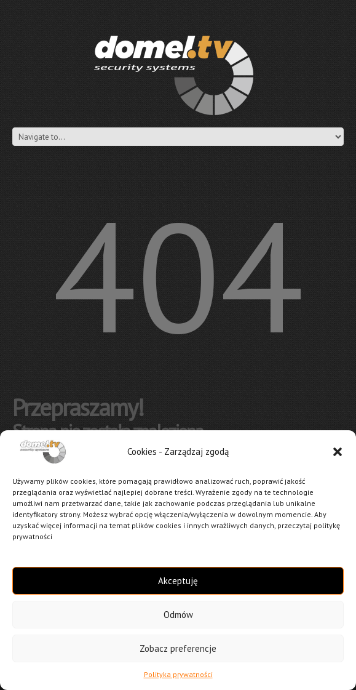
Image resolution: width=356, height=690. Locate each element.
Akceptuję (178, 581)
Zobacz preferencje (178, 648)
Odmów (178, 614)
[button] (337, 452)
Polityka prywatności (178, 674)
